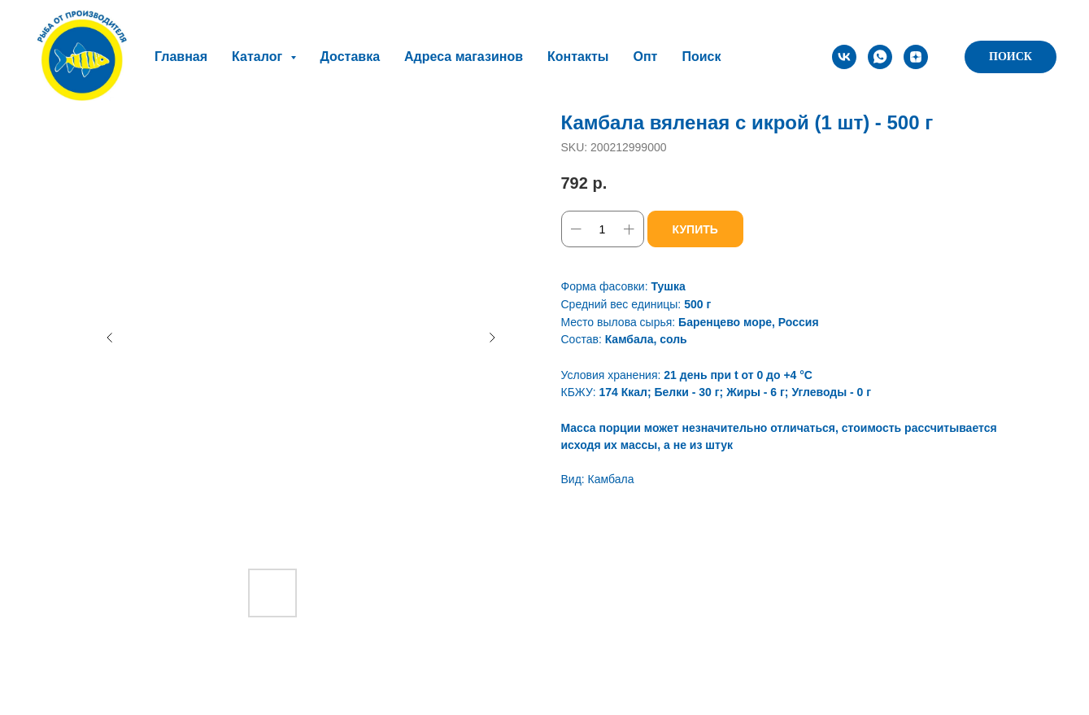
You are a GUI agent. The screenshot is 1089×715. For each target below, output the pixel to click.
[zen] (916, 57)
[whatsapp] (880, 57)
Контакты (577, 56)
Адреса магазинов (463, 56)
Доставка (350, 56)
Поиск (701, 56)
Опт (645, 56)
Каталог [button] (258, 56)
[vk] (844, 57)
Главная (181, 56)
